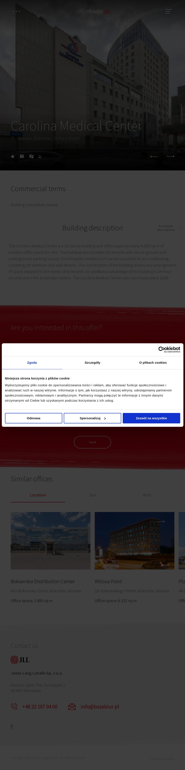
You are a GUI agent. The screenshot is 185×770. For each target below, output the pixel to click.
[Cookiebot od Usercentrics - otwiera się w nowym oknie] (161, 349)
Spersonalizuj (93, 418)
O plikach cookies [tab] (153, 362)
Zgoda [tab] (32, 362)
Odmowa (33, 418)
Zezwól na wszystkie (151, 418)
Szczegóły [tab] (92, 362)
